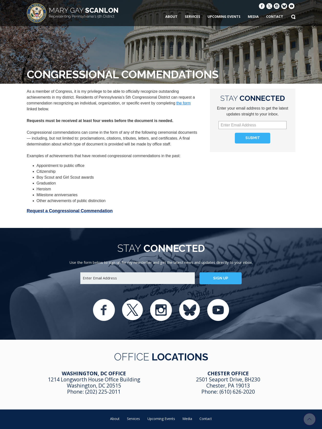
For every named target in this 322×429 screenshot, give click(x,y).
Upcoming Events (224, 16)
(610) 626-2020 (237, 391)
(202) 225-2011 (103, 391)
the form (183, 103)
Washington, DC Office (94, 373)
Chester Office (228, 373)
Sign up (220, 278)
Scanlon (84, 12)
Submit (252, 138)
